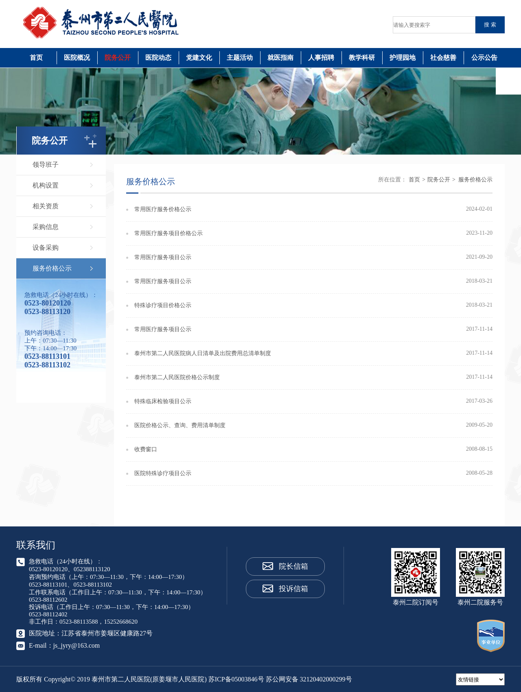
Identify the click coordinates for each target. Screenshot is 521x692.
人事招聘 (321, 57)
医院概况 (77, 57)
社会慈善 (443, 57)
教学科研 (362, 57)
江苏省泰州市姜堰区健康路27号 (107, 633)
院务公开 (118, 57)
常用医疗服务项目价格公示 (168, 233)
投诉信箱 (293, 589)
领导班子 (46, 164)
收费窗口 (145, 449)
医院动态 (158, 57)
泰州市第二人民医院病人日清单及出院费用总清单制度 (202, 353)
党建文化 (199, 57)
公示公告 (484, 57)
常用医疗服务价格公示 (162, 209)
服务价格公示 (52, 268)
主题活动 (240, 57)
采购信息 (46, 226)
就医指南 (280, 57)
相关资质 (46, 206)
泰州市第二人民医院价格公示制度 (177, 377)
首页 (36, 57)
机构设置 (46, 185)
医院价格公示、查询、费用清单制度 (179, 425)
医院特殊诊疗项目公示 (162, 473)
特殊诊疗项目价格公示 (162, 305)
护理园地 (403, 57)
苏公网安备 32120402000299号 (309, 679)
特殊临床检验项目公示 (162, 401)
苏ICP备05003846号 (236, 679)
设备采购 (46, 247)
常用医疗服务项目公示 (162, 257)
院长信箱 (293, 566)
